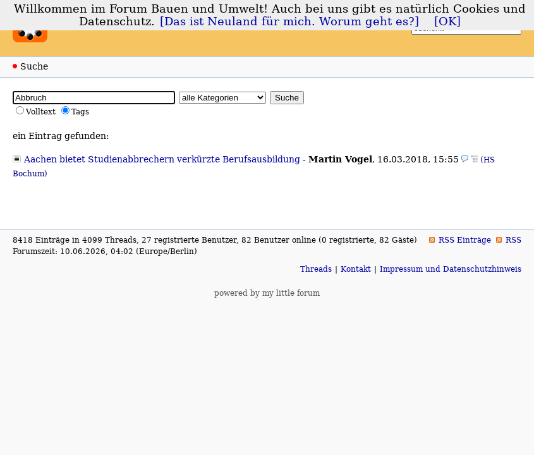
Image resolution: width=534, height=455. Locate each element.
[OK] (447, 21)
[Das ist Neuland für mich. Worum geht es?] (289, 21)
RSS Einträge (465, 240)
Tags (80, 111)
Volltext (41, 111)
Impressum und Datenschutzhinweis (450, 269)
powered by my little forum (267, 293)
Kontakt (356, 269)
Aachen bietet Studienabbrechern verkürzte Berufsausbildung (162, 159)
